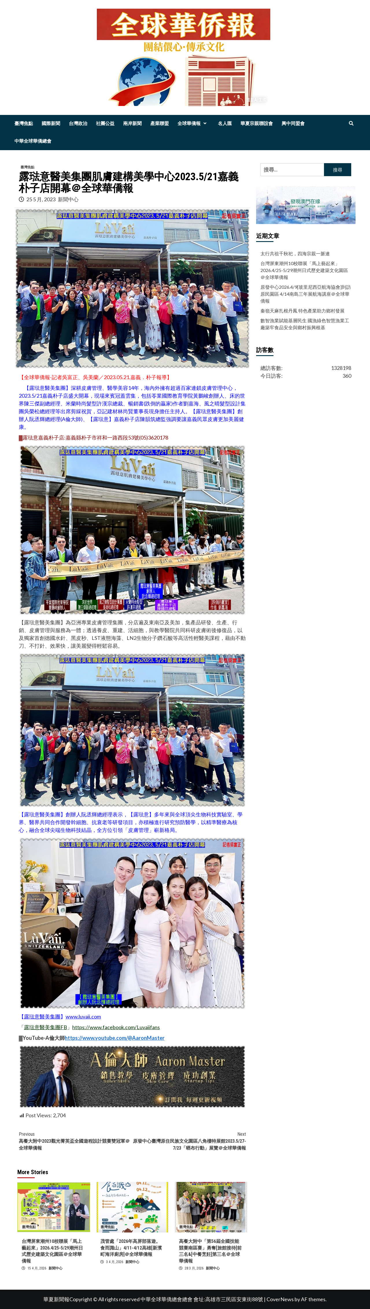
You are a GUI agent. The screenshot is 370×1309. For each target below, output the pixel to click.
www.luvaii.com (83, 1016)
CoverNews (280, 1299)
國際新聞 (51, 123)
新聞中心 (68, 199)
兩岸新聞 (132, 123)
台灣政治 (78, 123)
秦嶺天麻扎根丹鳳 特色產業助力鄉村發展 (302, 310)
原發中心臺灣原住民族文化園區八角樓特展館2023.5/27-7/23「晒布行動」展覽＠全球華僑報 (189, 1141)
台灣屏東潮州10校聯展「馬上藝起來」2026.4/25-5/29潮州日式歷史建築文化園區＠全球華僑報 (304, 270)
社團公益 (105, 123)
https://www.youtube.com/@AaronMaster (114, 1038)
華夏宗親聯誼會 (256, 123)
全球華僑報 (193, 123)
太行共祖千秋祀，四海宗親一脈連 (295, 253)
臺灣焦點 (23, 123)
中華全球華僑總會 (32, 141)
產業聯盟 (159, 123)
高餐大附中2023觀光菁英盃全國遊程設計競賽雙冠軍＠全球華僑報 (75, 1141)
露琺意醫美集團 (42, 1016)
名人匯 (225, 123)
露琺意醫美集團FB (45, 1027)
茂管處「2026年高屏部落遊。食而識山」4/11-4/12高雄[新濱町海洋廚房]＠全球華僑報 (131, 1248)
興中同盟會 (293, 123)
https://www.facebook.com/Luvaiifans (116, 1027)
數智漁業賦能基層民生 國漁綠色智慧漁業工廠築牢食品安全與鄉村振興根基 (304, 324)
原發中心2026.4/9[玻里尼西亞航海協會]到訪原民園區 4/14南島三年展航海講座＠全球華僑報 (305, 293)
